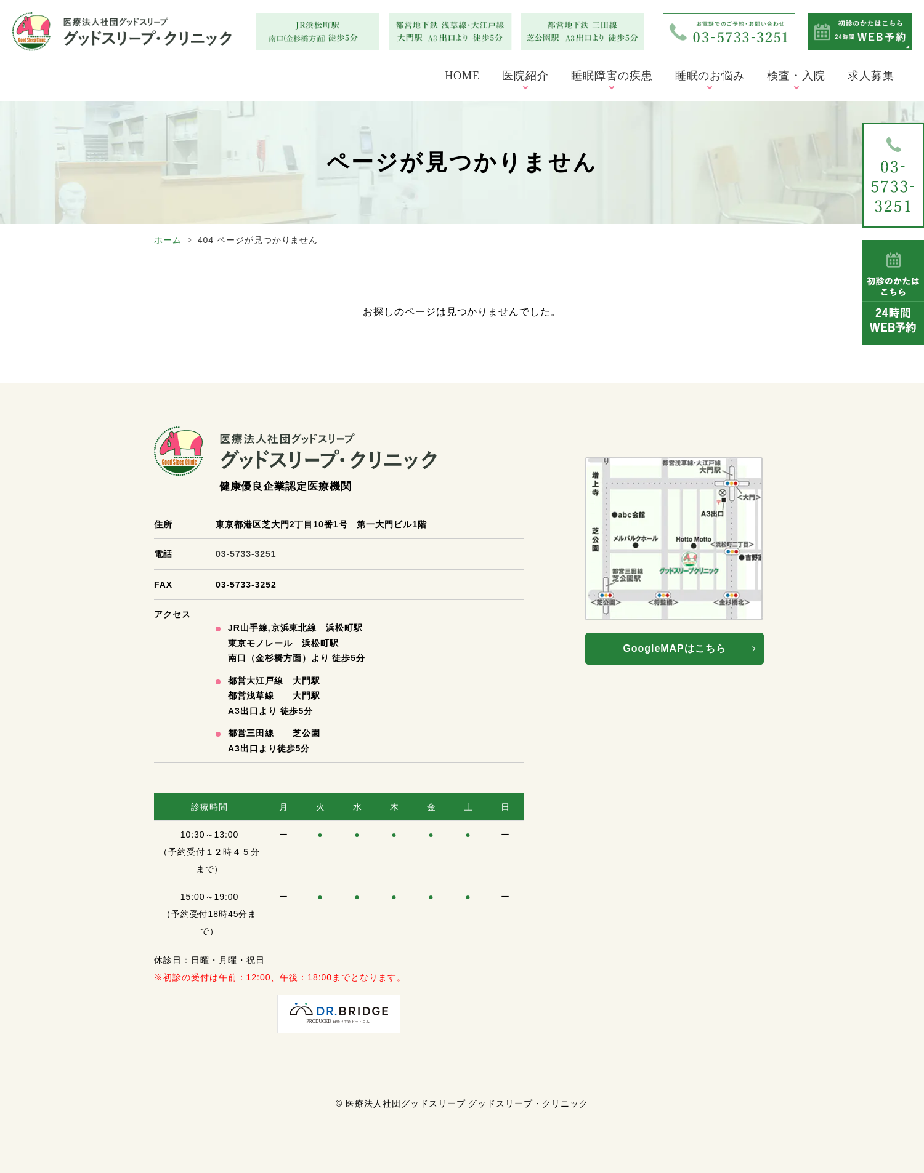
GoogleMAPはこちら (674, 648)
